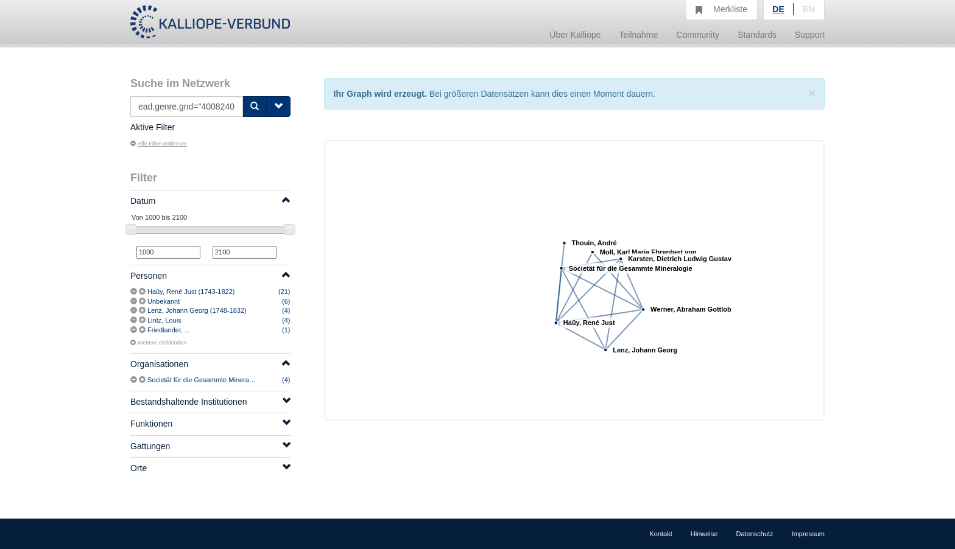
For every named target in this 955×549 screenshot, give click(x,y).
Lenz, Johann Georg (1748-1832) (197, 310)
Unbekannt (163, 301)
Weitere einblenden (158, 343)
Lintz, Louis (164, 320)
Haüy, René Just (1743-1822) (191, 291)
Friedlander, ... (168, 330)
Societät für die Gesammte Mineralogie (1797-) (217, 379)
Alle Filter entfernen (158, 144)
